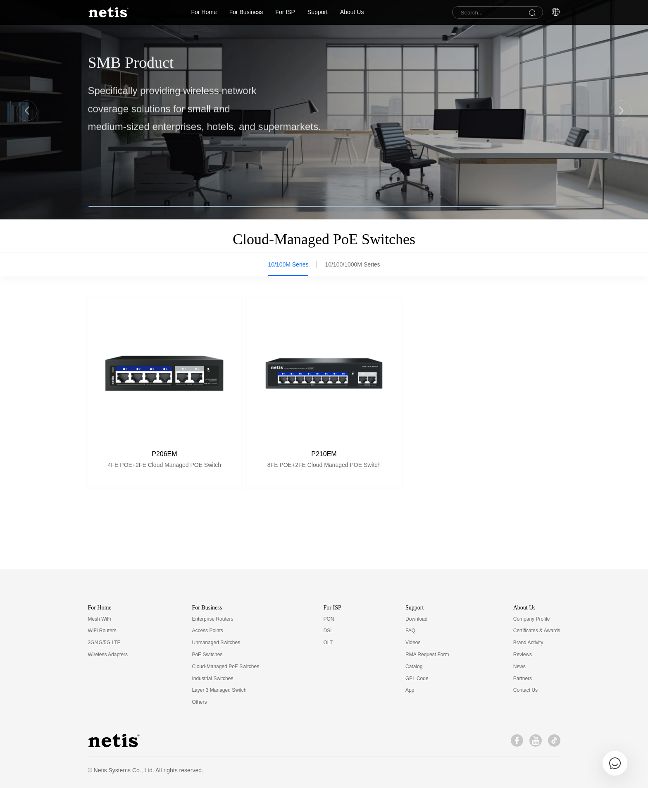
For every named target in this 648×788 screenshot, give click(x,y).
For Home (204, 12)
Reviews (522, 654)
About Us (352, 12)
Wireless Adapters (108, 654)
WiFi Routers (102, 630)
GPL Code (417, 678)
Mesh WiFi (99, 619)
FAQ (410, 630)
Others (199, 702)
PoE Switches (207, 654)
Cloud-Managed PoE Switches (225, 666)
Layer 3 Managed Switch (219, 690)
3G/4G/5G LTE (104, 642)
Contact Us (525, 690)
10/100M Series (288, 264)
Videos (412, 642)
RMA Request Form (427, 654)
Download (416, 619)
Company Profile (531, 619)
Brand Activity (528, 642)
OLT (328, 642)
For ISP (285, 12)
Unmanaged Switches (216, 642)
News (519, 666)
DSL (328, 630)
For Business (246, 12)
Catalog (413, 666)
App (409, 690)
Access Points (207, 630)
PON (329, 619)
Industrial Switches (212, 678)
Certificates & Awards (536, 630)
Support (317, 12)
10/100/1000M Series (352, 264)
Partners (522, 678)
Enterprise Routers (212, 619)
